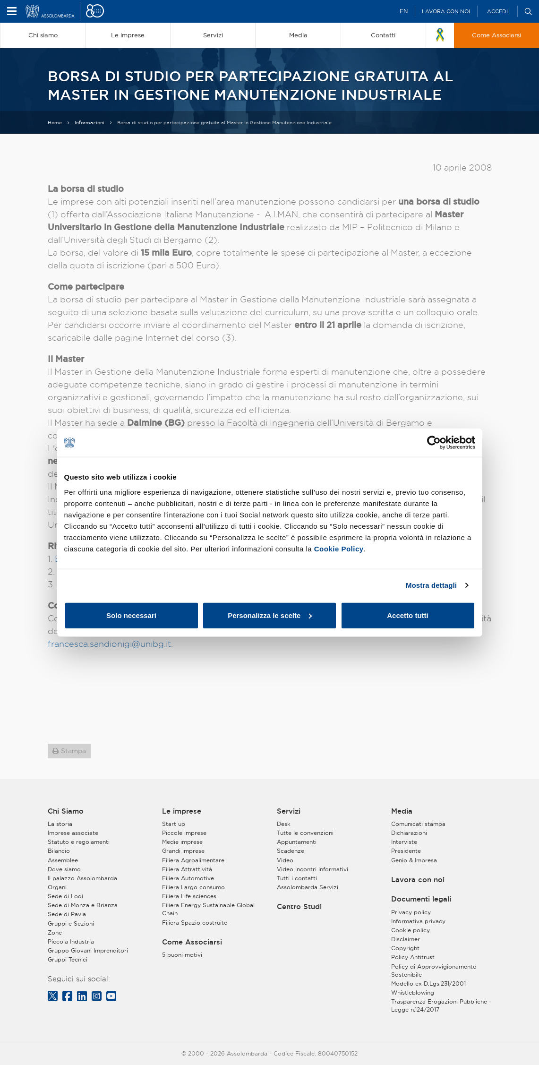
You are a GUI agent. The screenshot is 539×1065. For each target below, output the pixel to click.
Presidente (406, 851)
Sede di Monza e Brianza (83, 905)
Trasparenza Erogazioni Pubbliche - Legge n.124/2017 (441, 1005)
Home (55, 122)
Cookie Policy (339, 548)
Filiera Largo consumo (193, 887)
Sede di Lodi (65, 896)
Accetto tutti (407, 615)
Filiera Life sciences (189, 896)
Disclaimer (405, 939)
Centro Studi (299, 906)
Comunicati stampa (418, 824)
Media (401, 811)
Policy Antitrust (413, 957)
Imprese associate (73, 833)
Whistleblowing (412, 992)
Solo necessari (131, 615)
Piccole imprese (184, 833)
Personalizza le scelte (270, 615)
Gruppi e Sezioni (71, 923)
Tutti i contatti (297, 878)
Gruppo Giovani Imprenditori (88, 950)
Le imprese (181, 811)
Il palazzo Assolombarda (82, 878)
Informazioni (89, 122)
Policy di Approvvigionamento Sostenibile (434, 970)
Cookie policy (410, 930)
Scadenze (290, 851)
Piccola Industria (71, 941)
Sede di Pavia (67, 914)
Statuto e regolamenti (79, 842)
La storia (60, 824)
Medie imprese (182, 842)
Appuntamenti (297, 842)
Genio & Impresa (414, 860)
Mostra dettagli (431, 585)
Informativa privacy (418, 921)
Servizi (288, 811)
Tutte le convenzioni (305, 833)
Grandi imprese (183, 851)
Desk (284, 824)
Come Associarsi (192, 942)
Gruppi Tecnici (67, 959)
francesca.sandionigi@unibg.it (109, 643)
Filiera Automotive (188, 878)
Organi (57, 887)
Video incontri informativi (312, 869)
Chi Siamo (66, 811)
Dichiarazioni (409, 833)
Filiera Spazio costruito (195, 922)
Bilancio (59, 851)
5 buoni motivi (182, 955)
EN (404, 11)
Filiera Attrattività (187, 869)
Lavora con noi (446, 11)
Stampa (73, 751)
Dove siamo (64, 869)
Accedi (497, 11)
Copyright (405, 948)
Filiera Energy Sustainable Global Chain (208, 909)
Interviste (404, 842)
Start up (173, 824)
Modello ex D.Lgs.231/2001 (428, 983)
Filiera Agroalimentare (193, 860)
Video (285, 860)
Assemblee (63, 860)
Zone (55, 932)
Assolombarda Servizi (307, 887)
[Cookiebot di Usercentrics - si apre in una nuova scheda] (434, 443)
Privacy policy (411, 912)
